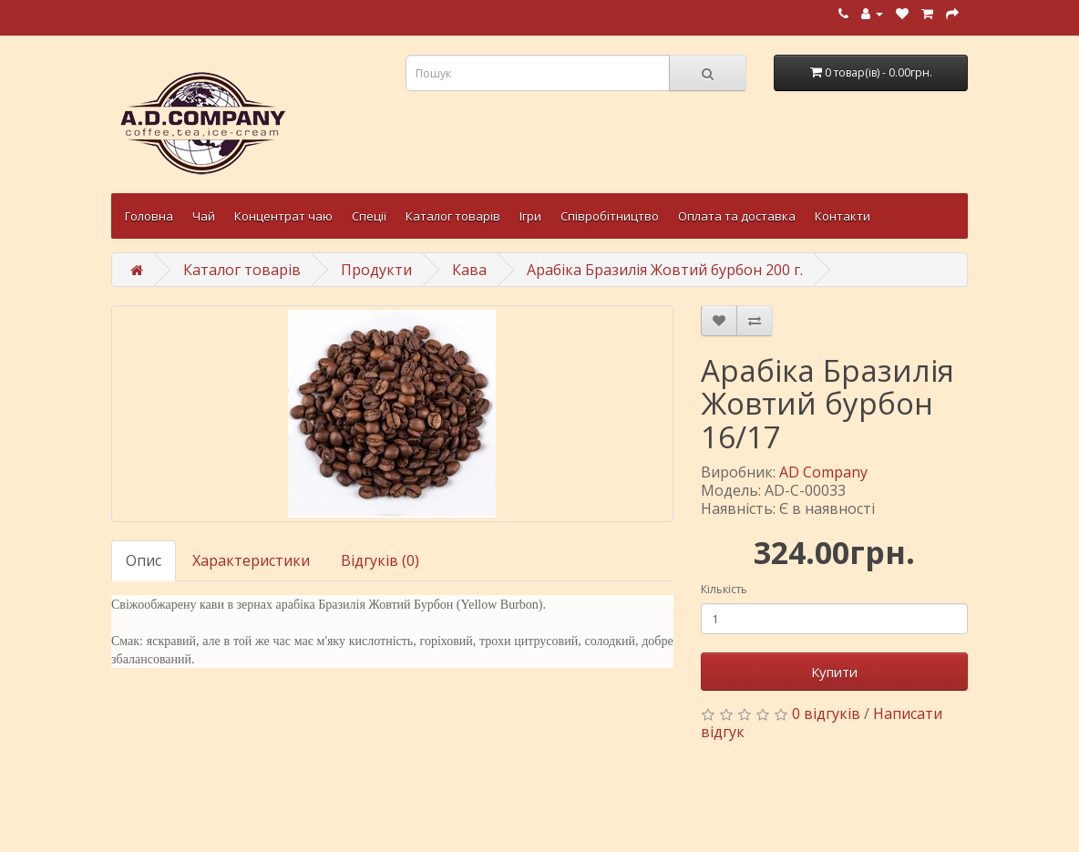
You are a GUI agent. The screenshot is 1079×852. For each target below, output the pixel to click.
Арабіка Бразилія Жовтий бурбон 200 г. (665, 270)
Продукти (376, 270)
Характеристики (251, 560)
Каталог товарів (453, 216)
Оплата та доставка (737, 216)
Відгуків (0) (380, 560)
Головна (149, 216)
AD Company (823, 472)
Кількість (724, 589)
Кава (469, 270)
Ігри (530, 216)
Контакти (842, 216)
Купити (834, 671)
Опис (143, 560)
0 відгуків (826, 713)
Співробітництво (609, 216)
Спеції (369, 216)
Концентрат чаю (283, 216)
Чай (203, 216)
